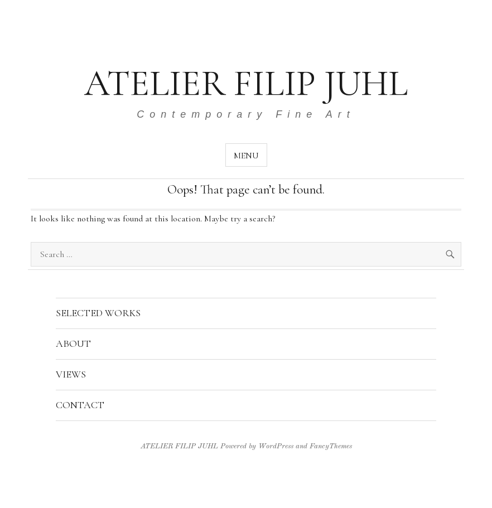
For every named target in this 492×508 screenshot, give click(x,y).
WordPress (275, 446)
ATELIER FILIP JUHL (246, 83)
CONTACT (80, 405)
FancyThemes (331, 446)
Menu (246, 155)
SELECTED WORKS (98, 313)
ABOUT (73, 343)
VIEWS (71, 374)
